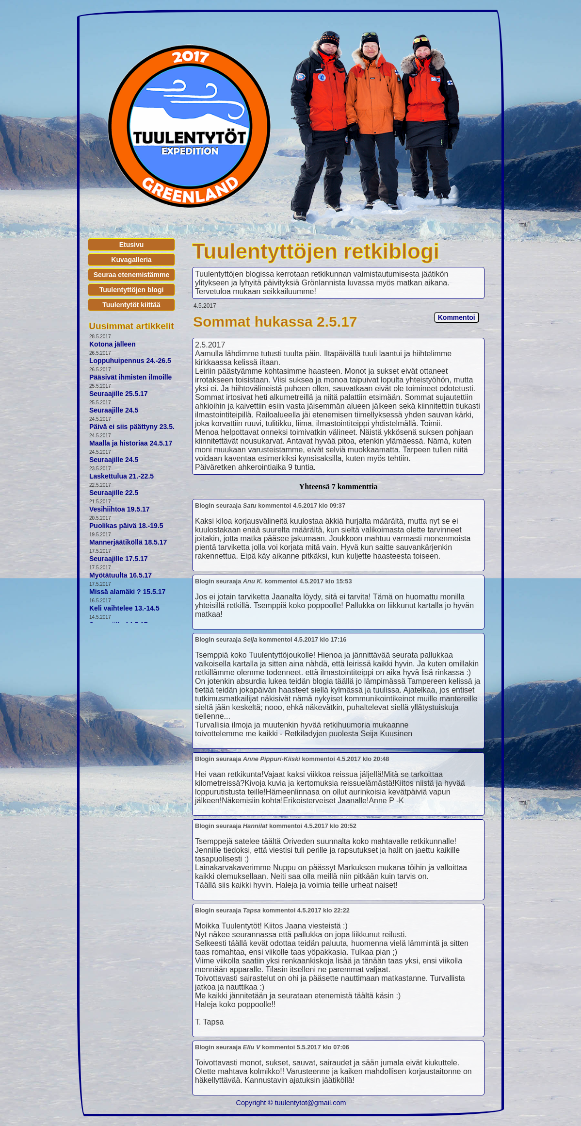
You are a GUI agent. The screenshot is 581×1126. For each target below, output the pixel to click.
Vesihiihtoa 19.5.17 (119, 509)
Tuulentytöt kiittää (131, 305)
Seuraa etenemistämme (131, 275)
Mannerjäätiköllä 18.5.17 (128, 542)
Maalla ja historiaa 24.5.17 (130, 443)
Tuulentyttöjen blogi (131, 290)
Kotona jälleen (112, 344)
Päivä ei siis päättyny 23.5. (132, 427)
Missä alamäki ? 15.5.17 (127, 592)
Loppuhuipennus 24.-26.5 (130, 360)
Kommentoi (456, 317)
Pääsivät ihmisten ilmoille (130, 377)
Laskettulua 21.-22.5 (121, 476)
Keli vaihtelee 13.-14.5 (124, 608)
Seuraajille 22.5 (113, 493)
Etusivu (131, 244)
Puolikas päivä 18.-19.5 (126, 526)
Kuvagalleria (131, 260)
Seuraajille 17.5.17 (118, 559)
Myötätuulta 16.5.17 (120, 575)
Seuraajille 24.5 (113, 410)
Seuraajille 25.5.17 (118, 393)
